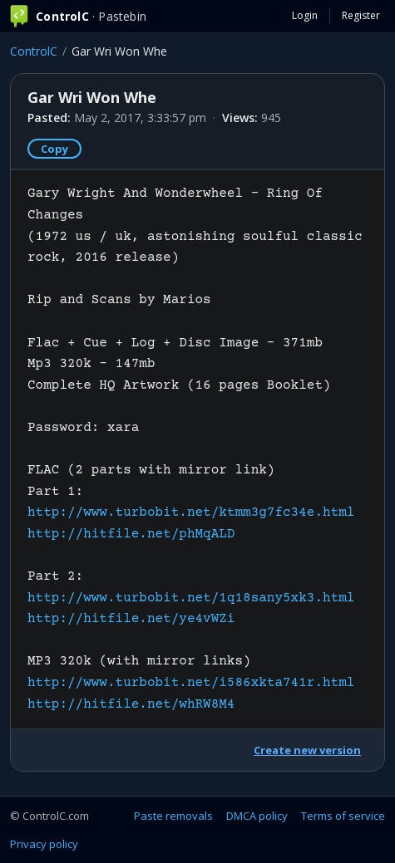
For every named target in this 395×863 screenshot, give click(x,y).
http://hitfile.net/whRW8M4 (131, 704)
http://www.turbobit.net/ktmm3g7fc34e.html (190, 512)
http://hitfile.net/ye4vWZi (131, 618)
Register (361, 15)
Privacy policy (44, 843)
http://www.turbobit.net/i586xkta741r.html (190, 682)
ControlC (33, 51)
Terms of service (343, 815)
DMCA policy (257, 815)
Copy (54, 148)
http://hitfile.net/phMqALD (131, 534)
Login (305, 15)
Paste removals (173, 815)
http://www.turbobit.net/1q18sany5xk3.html (190, 598)
